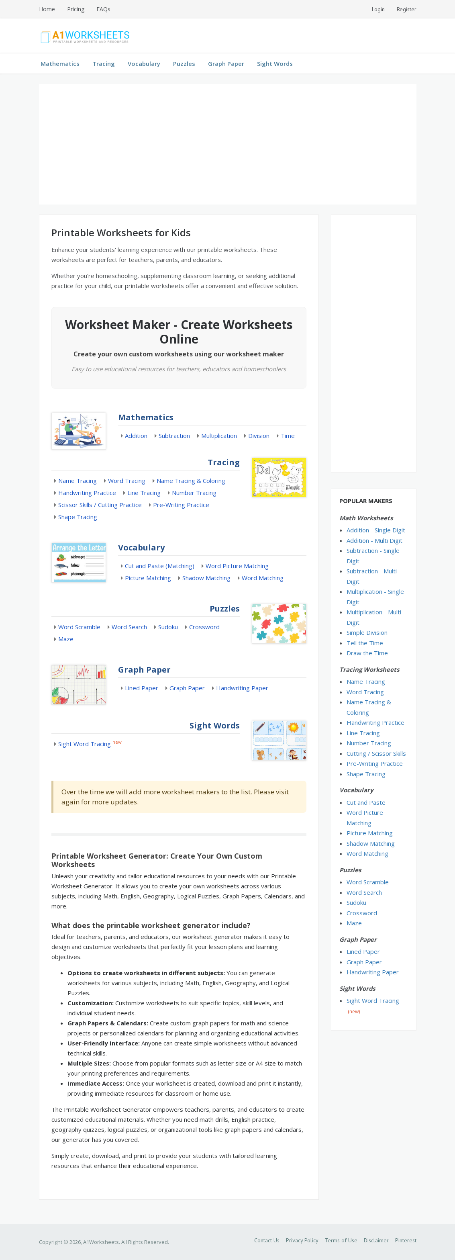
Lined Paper (141, 688)
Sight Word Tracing (84, 744)
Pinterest (405, 1240)
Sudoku (168, 627)
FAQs (103, 9)
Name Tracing (77, 481)
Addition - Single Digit (376, 530)
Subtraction (174, 436)
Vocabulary (144, 63)
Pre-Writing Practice (181, 505)
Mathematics (60, 63)
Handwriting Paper (242, 688)
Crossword (204, 627)
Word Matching (263, 578)
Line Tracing (144, 493)
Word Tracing (126, 481)
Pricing (75, 9)
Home (47, 9)
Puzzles (184, 63)
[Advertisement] (227, 144)
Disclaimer (376, 1240)
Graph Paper (226, 63)
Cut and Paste (366, 802)
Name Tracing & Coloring (191, 481)
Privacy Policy (302, 1240)
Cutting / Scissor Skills (376, 753)
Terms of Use (341, 1240)
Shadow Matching (206, 578)
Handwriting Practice (87, 493)
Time (288, 436)
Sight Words (275, 63)
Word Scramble (79, 627)
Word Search (129, 627)
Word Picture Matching (237, 566)
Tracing (103, 63)
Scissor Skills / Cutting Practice (100, 505)
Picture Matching (148, 578)
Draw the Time (367, 653)
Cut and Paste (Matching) (159, 566)
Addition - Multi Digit (374, 540)
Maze (65, 639)
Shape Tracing (77, 517)
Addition (136, 436)
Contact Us (267, 1240)
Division (258, 436)
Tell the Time (365, 643)
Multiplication (219, 436)
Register (406, 9)
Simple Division (367, 632)
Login (378, 9)
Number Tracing (194, 493)
